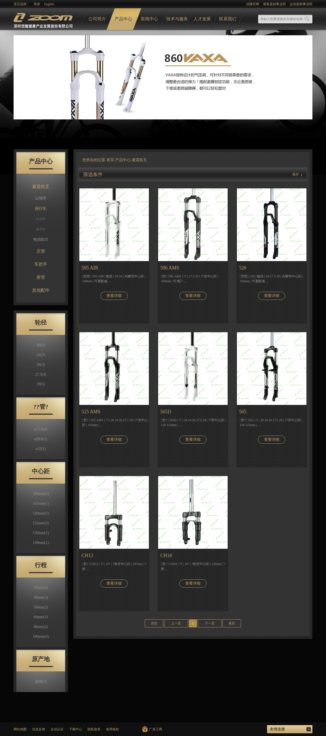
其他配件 (40, 290)
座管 (40, 277)
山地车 (40, 198)
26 (41, 365)
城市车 (41, 229)
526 (242, 268)
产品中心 (123, 19)
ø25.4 (40, 429)
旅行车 (40, 209)
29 (41, 384)
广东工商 (155, 729)
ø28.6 (40, 439)
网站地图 (20, 729)
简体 (37, 4)
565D (165, 411)
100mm (41, 494)
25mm (41, 588)
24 (41, 355)
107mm (41, 504)
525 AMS (91, 411)
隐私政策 (94, 729)
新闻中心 (149, 19)
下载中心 (75, 729)
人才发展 (202, 19)
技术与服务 (177, 19)
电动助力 (40, 239)
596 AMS (169, 268)
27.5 (40, 374)
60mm (41, 617)
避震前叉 (40, 186)
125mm (41, 523)
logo (44, 19)
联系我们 (227, 19)
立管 (40, 251)
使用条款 (112, 729)
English (49, 4)
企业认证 (57, 729)
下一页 (210, 623)
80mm (41, 627)
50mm (41, 607)
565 (242, 411)
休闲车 (41, 219)
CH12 (87, 555)
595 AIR (90, 268)
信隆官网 (252, 4)
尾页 (231, 623)
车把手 (40, 264)
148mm (41, 543)
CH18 (166, 555)
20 (41, 345)
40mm (41, 597)
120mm (41, 513)
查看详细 (114, 296)
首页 (110, 160)
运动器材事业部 (301, 4)
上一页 (176, 623)
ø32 (41, 449)
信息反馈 (38, 729)
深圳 (41, 682)
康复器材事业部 (274, 4)
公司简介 (97, 19)
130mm (41, 533)
